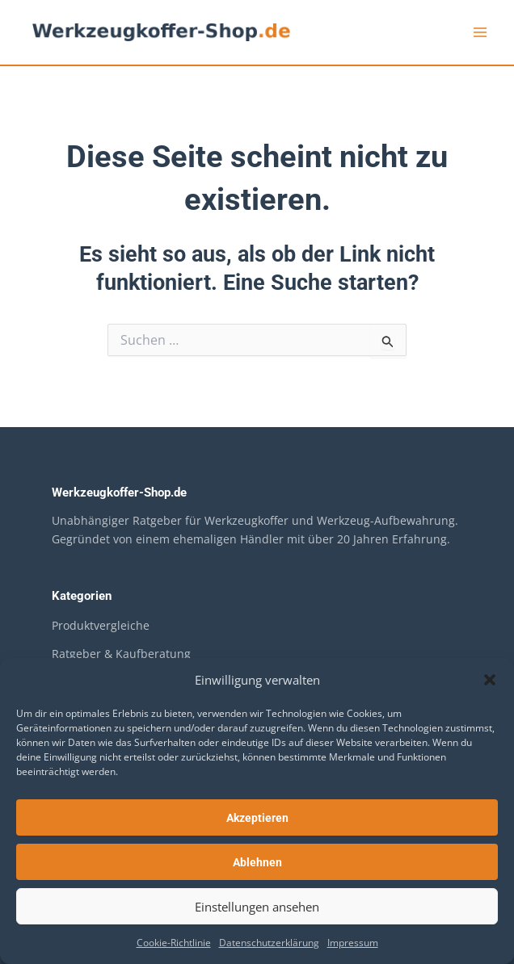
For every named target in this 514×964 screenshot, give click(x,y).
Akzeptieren (257, 817)
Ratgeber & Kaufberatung (121, 653)
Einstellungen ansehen (257, 907)
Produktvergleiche (101, 625)
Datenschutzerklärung (269, 942)
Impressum (352, 942)
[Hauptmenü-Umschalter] (480, 32)
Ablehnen (257, 862)
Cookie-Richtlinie (174, 942)
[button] (490, 680)
